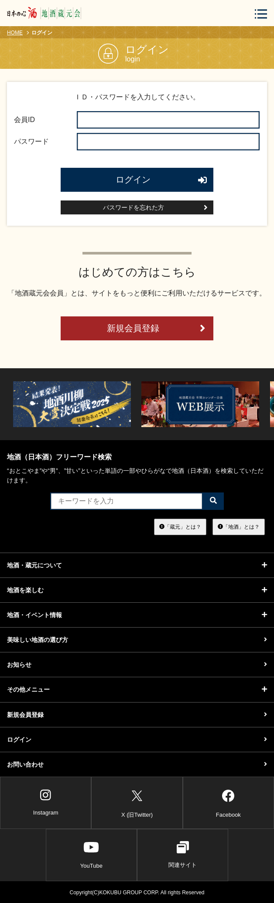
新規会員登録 (156, 328)
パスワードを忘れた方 (155, 207)
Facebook (228, 802)
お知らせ (137, 664)
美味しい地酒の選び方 (137, 639)
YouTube (91, 854)
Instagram (45, 802)
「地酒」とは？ (239, 526)
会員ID (24, 119)
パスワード (31, 141)
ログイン (161, 179)
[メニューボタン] (260, 14)
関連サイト (182, 854)
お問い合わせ (137, 764)
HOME (15, 33)
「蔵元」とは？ (180, 526)
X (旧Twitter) (137, 802)
